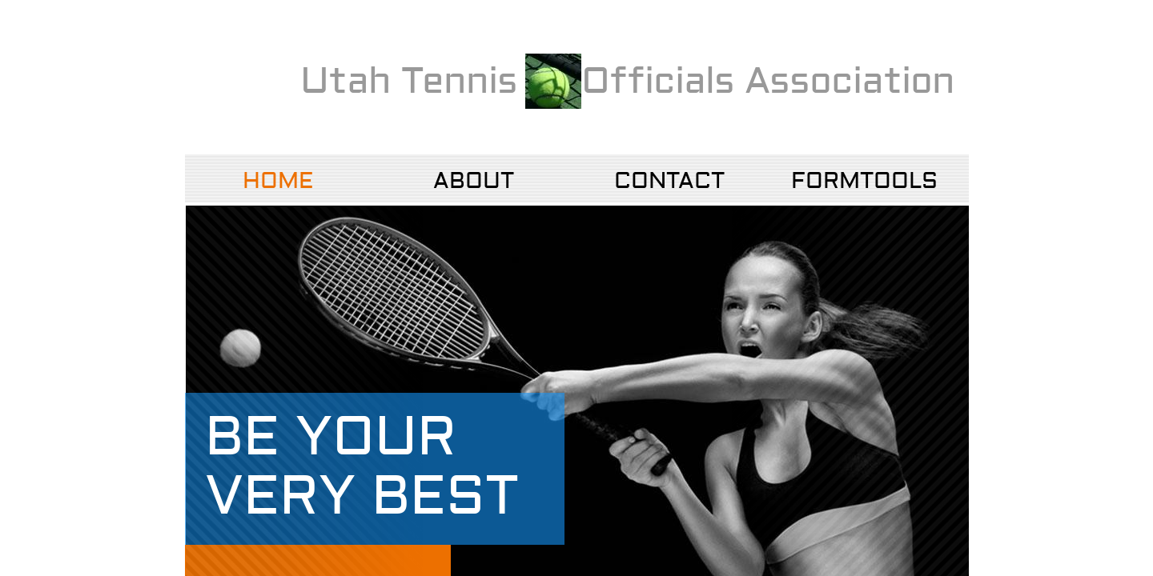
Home (278, 181)
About (473, 181)
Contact (669, 181)
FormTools (864, 181)
